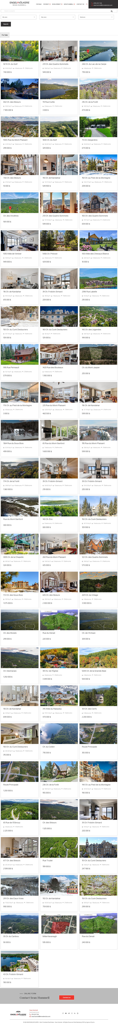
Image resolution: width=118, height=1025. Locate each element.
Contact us (80, 4)
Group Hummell (68, 4)
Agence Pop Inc (90, 1022)
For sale (39, 4)
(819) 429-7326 (96, 3)
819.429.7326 (34, 1014)
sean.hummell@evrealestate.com (101, 5)
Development (56, 4)
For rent (46, 4)
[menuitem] (86, 4)
